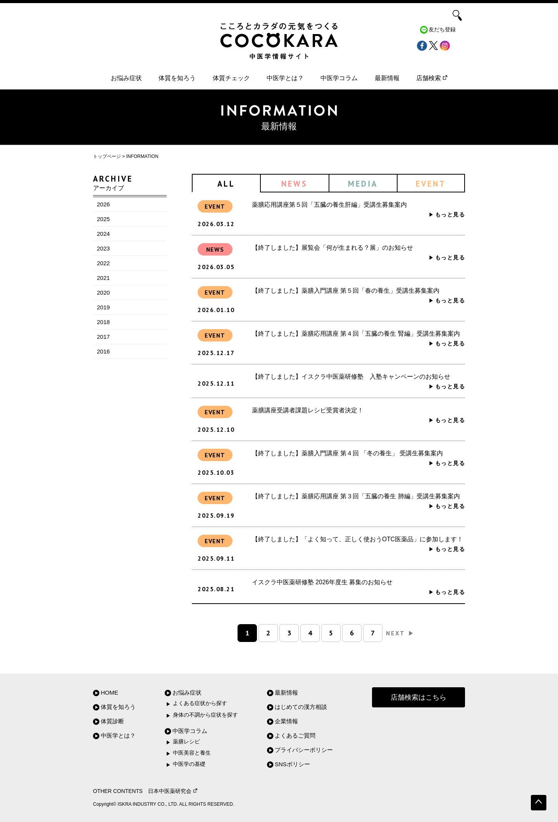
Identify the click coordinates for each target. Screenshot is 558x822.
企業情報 (286, 721)
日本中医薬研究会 (172, 791)
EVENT (431, 183)
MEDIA (363, 183)
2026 (103, 204)
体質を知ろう (177, 78)
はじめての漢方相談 (301, 707)
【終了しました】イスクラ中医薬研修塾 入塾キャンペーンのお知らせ (351, 376)
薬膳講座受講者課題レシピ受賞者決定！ (307, 410)
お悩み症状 (126, 78)
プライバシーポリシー (304, 749)
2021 (103, 278)
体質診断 (112, 721)
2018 (103, 322)
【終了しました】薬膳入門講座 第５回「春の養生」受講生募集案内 (345, 290)
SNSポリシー (292, 764)
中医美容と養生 (192, 753)
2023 (103, 248)
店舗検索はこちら (418, 697)
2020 (103, 292)
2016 (103, 351)
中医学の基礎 (189, 764)
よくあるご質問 (295, 735)
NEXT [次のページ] (400, 633)
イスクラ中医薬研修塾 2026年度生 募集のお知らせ (322, 582)
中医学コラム (339, 78)
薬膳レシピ (186, 742)
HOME (109, 692)
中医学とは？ (285, 78)
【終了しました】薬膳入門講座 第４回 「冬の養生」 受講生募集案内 (347, 453)
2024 (103, 233)
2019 (103, 307)
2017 (103, 336)
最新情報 (387, 78)
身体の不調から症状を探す (205, 715)
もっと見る (450, 214)
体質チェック (231, 78)
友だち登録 (442, 30)
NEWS (294, 183)
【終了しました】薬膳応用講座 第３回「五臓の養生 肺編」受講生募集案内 (356, 496)
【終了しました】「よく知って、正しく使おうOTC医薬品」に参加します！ (357, 539)
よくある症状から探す (200, 703)
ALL (226, 183)
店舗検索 (431, 78)
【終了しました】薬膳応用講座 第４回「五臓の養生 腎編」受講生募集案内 (356, 333)
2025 (103, 219)
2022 (103, 263)
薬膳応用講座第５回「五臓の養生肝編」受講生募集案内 (329, 204)
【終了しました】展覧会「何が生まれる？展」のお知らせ (332, 247)
